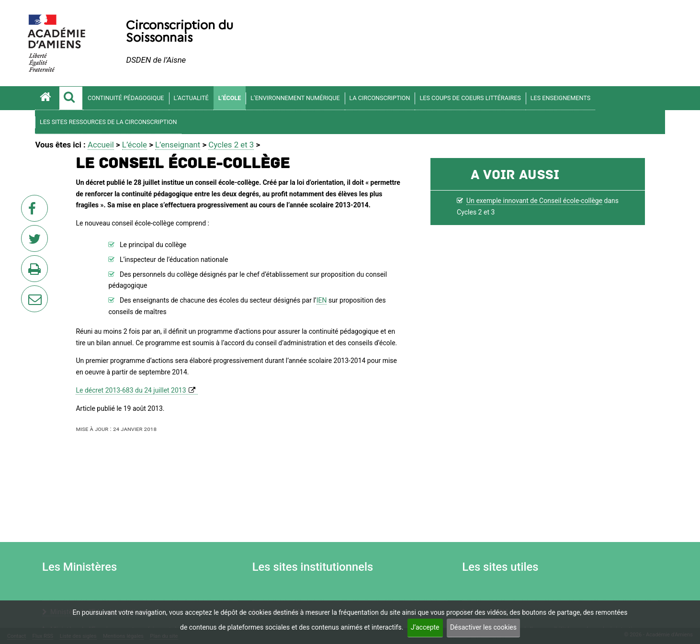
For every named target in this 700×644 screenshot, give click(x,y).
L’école (229, 98)
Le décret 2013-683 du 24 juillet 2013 (131, 390)
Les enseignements (560, 98)
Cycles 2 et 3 (231, 144)
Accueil (101, 144)
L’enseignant (177, 144)
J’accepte (425, 627)
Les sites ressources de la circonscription (108, 121)
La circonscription (380, 98)
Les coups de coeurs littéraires (469, 98)
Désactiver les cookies (483, 627)
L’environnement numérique (294, 98)
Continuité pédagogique (126, 98)
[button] (71, 98)
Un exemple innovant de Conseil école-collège (534, 200)
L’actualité (191, 98)
